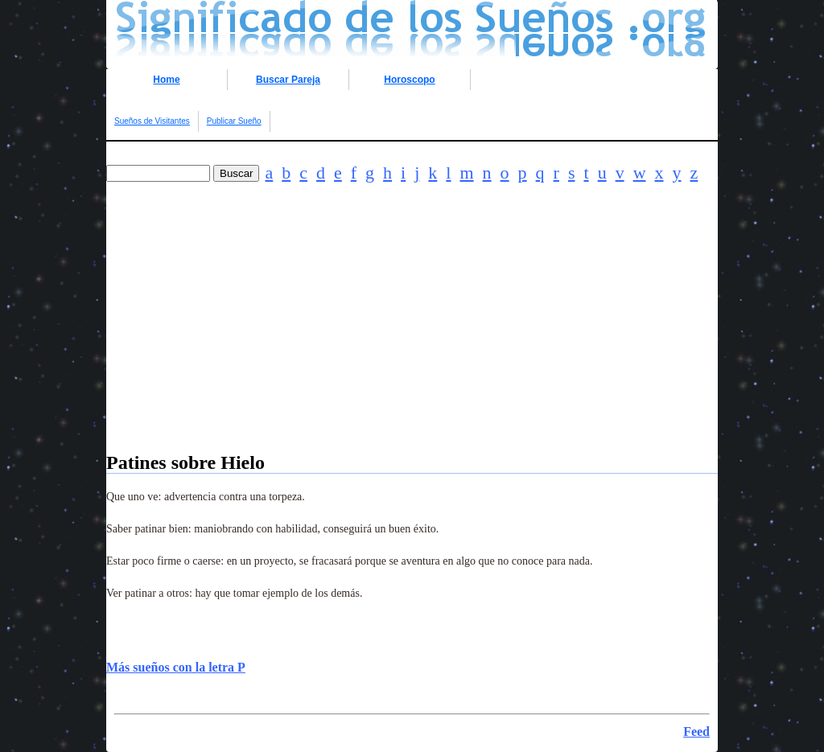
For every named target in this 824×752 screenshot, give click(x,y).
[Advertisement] (412, 339)
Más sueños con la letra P (175, 667)
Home (166, 79)
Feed (696, 731)
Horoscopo (409, 79)
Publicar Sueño (234, 121)
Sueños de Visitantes (152, 121)
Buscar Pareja (288, 79)
